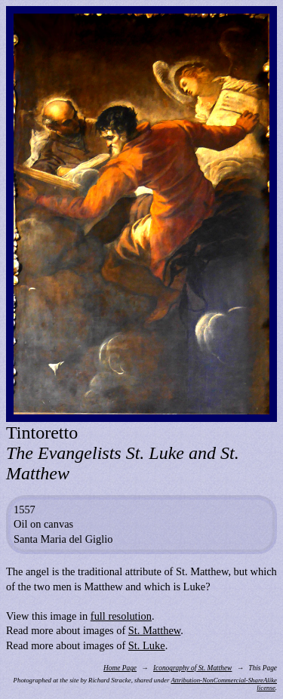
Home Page (120, 668)
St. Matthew (154, 630)
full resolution (121, 616)
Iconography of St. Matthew (192, 668)
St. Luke (146, 645)
